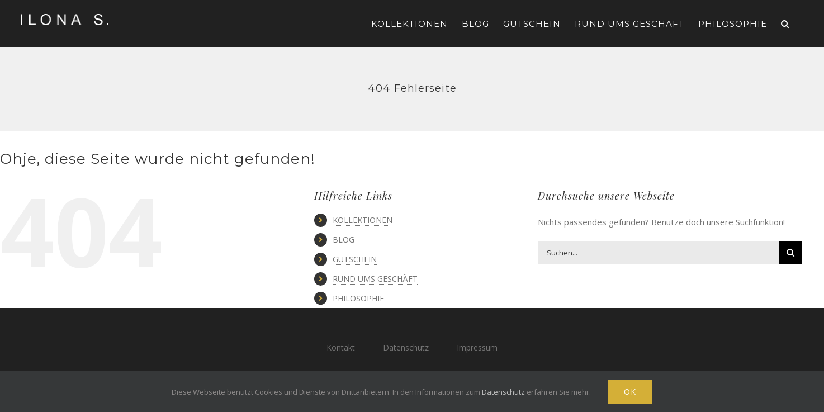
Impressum (477, 347)
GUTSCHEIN (355, 259)
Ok (630, 391)
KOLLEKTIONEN (362, 220)
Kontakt (340, 347)
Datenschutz (406, 347)
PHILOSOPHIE (358, 298)
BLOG (343, 239)
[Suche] (790, 252)
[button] (785, 23)
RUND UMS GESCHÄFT (375, 278)
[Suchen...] (658, 252)
